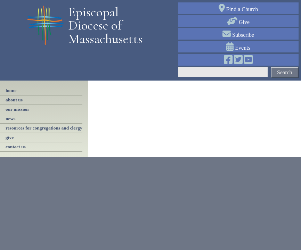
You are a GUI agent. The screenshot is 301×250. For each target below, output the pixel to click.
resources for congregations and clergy (44, 128)
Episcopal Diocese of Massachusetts (103, 25)
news (10, 118)
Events (238, 48)
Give (238, 22)
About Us (14, 99)
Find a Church (238, 9)
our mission (17, 109)
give (10, 137)
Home (11, 90)
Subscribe (238, 35)
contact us (16, 146)
